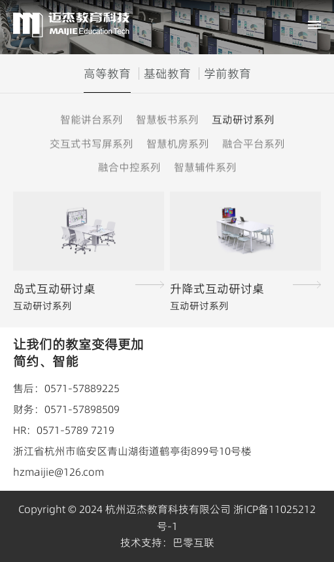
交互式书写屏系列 (91, 143)
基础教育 (167, 73)
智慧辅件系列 (205, 167)
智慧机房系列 (177, 143)
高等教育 (107, 73)
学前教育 (227, 73)
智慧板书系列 (167, 119)
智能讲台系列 (91, 119)
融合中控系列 (129, 167)
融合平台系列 (253, 143)
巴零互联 (193, 542)
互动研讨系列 (243, 119)
